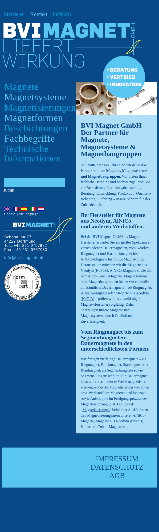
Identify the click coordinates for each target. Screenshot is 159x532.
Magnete (21, 86)
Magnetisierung (121, 387)
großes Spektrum (134, 242)
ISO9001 (62, 14)
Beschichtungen (36, 128)
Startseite (14, 14)
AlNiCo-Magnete (94, 259)
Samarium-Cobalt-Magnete (101, 276)
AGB (117, 476)
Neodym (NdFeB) (94, 270)
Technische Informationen (32, 154)
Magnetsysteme (35, 97)
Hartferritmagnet (119, 254)
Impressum (117, 459)
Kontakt (38, 14)
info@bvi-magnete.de (24, 258)
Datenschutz (116, 467)
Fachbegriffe (29, 138)
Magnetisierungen (40, 107)
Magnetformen (33, 117)
